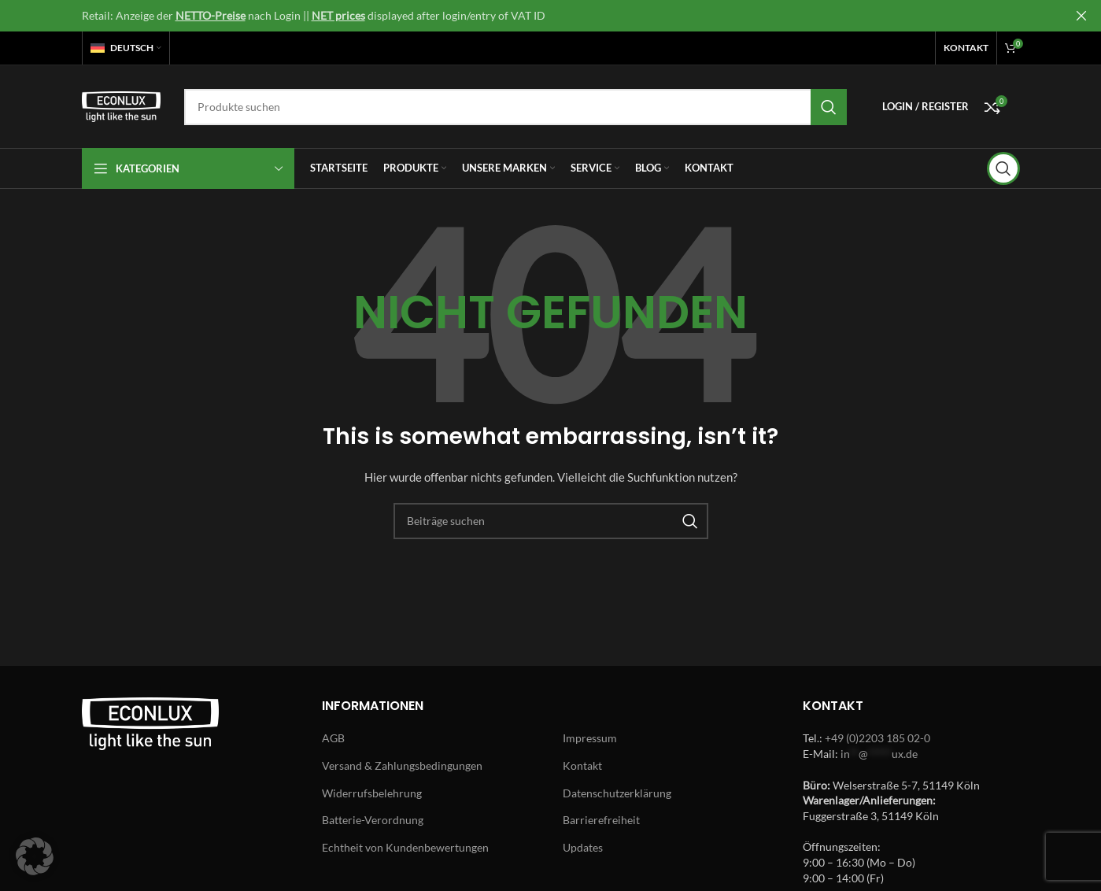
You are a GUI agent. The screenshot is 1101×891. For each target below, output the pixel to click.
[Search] (515, 107)
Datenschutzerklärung (617, 793)
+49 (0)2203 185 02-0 (877, 738)
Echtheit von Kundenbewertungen (405, 847)
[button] (34, 856)
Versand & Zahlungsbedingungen (402, 765)
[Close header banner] (1081, 15)
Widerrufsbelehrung (372, 793)
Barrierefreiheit (601, 819)
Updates (583, 847)
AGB (333, 738)
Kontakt (582, 765)
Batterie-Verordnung (372, 819)
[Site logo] (121, 105)
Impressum (590, 738)
